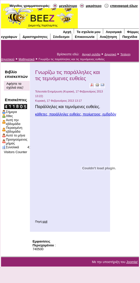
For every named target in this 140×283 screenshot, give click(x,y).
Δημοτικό (110, 54)
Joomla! (132, 262)
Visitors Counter (15, 152)
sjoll (44, 221)
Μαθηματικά (27, 59)
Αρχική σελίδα (91, 54)
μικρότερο (93, 6)
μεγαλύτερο (68, 6)
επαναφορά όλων (124, 6)
